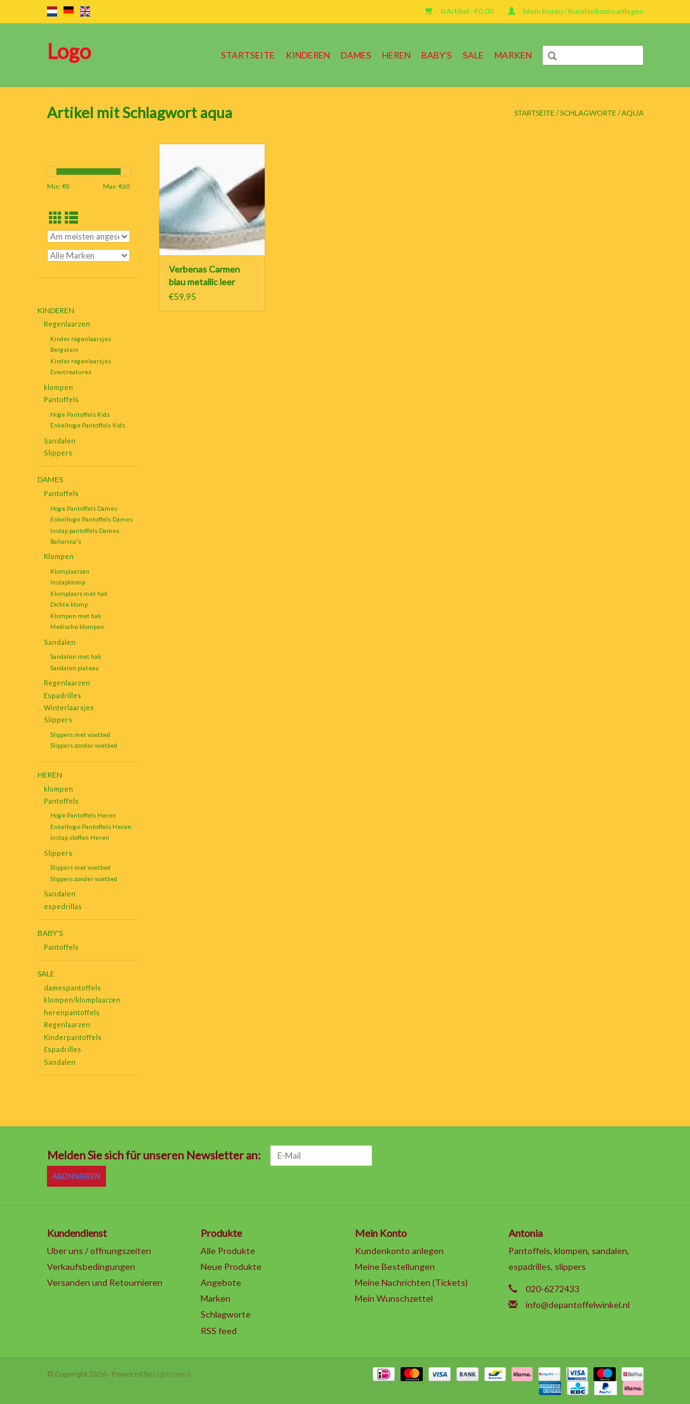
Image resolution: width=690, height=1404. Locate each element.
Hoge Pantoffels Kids (80, 414)
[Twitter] (522, 1155)
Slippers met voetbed (80, 734)
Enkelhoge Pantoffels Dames (91, 519)
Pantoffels (61, 399)
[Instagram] (633, 1155)
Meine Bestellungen (395, 1265)
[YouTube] (588, 1155)
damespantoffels (72, 987)
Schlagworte (588, 113)
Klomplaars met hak (78, 593)
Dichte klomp (69, 604)
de (68, 11)
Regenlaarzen (67, 324)
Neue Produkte (231, 1265)
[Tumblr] (610, 1155)
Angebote (221, 1281)
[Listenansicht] (71, 218)
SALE (473, 55)
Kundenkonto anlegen (399, 1250)
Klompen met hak (75, 615)
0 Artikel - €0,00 (460, 11)
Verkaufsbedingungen (91, 1265)
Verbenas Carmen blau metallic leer (204, 275)
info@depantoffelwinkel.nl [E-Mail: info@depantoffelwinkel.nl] (578, 1304)
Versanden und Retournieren (105, 1281)
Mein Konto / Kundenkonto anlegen (576, 11)
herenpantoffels (72, 1012)
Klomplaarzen (70, 571)
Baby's (436, 55)
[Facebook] (499, 1155)
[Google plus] (544, 1155)
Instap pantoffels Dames (84, 530)
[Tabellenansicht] (55, 218)
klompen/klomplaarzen (82, 1000)
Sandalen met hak (75, 656)
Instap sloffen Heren (79, 837)
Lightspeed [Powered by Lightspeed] (171, 1373)
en (85, 11)
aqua (632, 113)
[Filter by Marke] (89, 255)
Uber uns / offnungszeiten (99, 1250)
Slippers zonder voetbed (83, 745)
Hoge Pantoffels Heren (83, 815)
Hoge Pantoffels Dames (83, 508)
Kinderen (308, 55)
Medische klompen (77, 626)
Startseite (248, 55)
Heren (396, 55)
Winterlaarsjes (69, 707)
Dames (356, 55)
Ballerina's (65, 541)
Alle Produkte (228, 1250)
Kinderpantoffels (73, 1037)
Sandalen (60, 440)
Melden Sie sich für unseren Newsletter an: (154, 1155)
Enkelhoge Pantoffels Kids (87, 425)
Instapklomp (67, 582)
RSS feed (219, 1330)
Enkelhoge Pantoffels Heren (90, 826)
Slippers (58, 453)
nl (52, 11)
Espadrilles (62, 695)
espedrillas (63, 906)
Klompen (59, 556)
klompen (58, 387)
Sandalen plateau (74, 668)
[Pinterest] (566, 1155)
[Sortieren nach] (89, 236)
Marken (513, 55)
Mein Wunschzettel (394, 1297)
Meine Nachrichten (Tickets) (411, 1281)
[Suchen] (593, 55)
